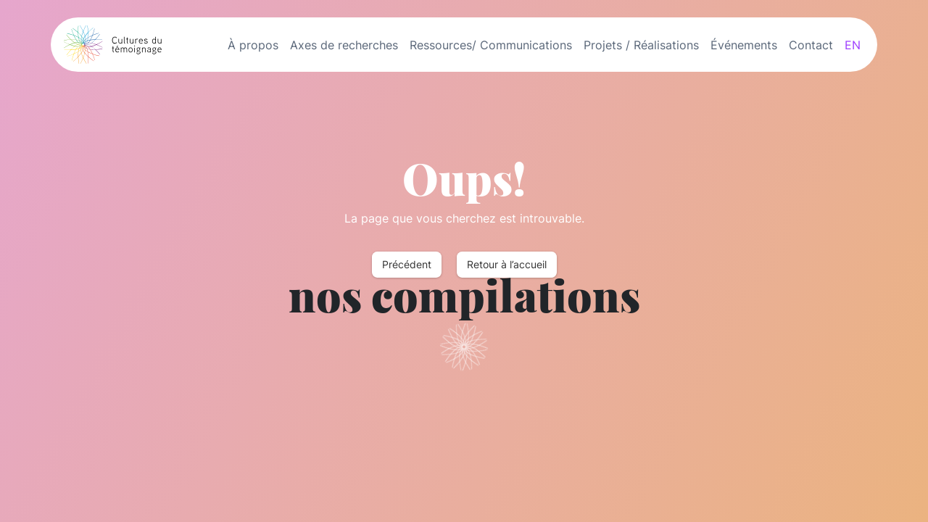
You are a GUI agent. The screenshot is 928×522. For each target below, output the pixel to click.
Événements (743, 45)
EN (853, 45)
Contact (811, 45)
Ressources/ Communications (491, 45)
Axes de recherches (344, 45)
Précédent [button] (406, 264)
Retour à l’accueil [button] (507, 264)
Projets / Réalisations (641, 45)
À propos (253, 45)
